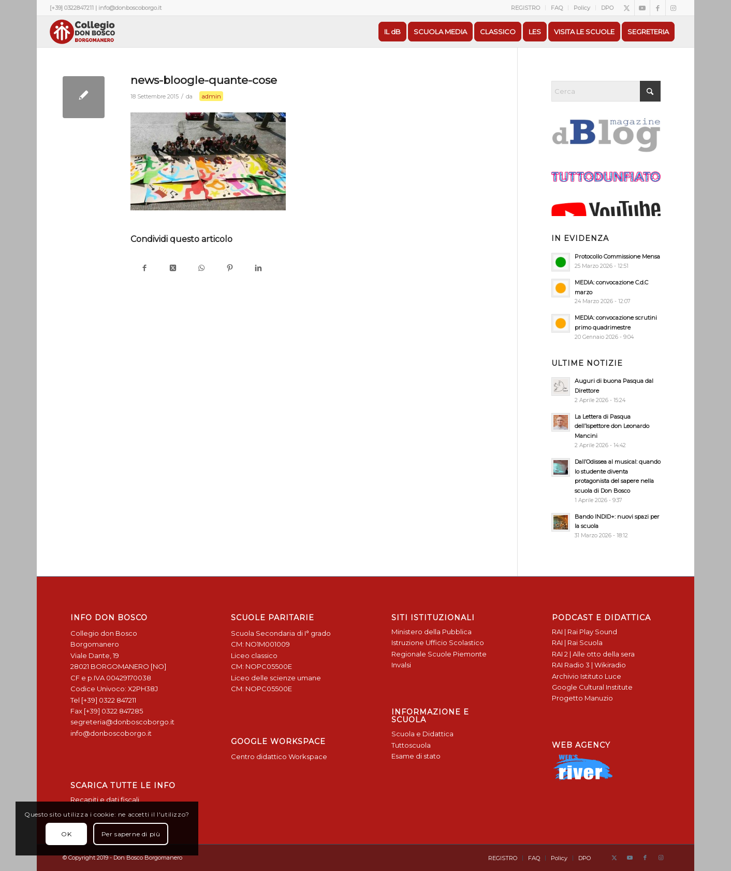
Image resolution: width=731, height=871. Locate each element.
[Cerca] (606, 91)
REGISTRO (525, 7)
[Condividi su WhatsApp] (201, 268)
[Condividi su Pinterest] (230, 268)
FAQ (557, 7)
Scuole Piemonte (457, 654)
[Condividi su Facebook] (144, 268)
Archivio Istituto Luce (586, 676)
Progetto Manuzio (582, 698)
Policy (582, 7)
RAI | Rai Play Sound (584, 631)
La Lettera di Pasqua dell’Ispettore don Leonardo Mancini (612, 426)
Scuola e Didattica (422, 734)
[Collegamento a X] (626, 8)
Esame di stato (416, 756)
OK (66, 834)
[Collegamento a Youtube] (642, 8)
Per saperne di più (130, 834)
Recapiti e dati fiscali (104, 799)
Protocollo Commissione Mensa (617, 256)
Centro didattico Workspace (279, 756)
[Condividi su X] (173, 268)
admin (211, 96)
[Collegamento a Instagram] (673, 8)
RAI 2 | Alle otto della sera (593, 654)
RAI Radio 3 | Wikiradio (589, 665)
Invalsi (401, 665)
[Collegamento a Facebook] (657, 8)
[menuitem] (526, 7)
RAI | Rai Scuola (577, 642)
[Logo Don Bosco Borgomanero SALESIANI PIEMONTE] (82, 31)
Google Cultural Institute (592, 687)
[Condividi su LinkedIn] (258, 268)
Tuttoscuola (411, 745)
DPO (607, 7)
